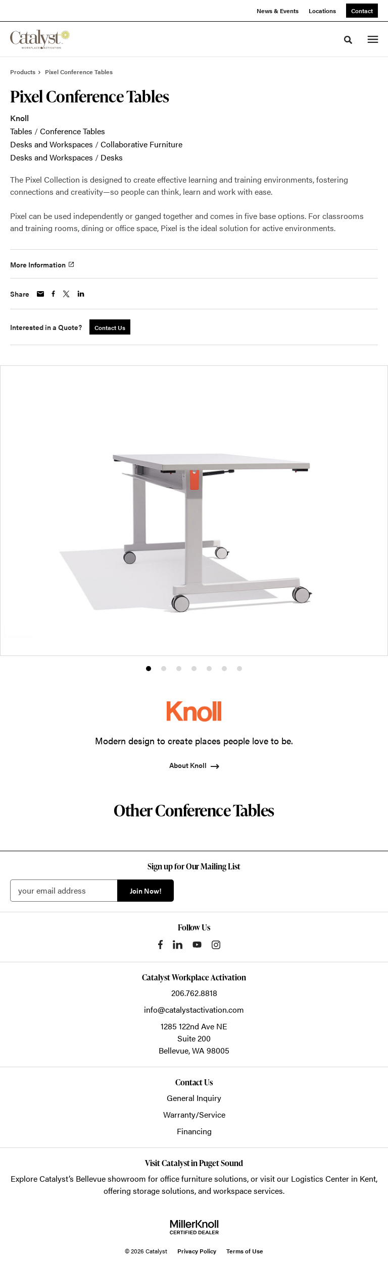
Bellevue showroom (111, 1178)
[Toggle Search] (348, 40)
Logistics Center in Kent (333, 1178)
